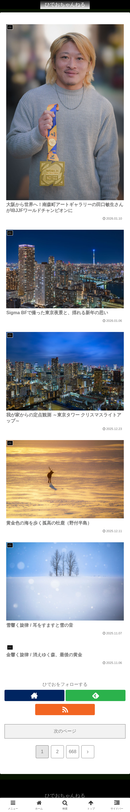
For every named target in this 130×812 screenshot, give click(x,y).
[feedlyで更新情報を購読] (95, 695)
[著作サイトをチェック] (34, 695)
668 (73, 751)
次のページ (65, 731)
